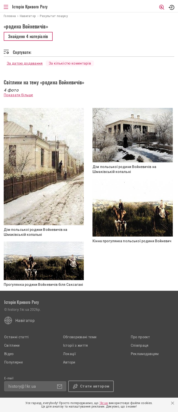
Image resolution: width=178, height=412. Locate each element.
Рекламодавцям (145, 354)
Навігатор (25, 320)
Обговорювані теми (79, 337)
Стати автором (94, 386)
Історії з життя (75, 345)
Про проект (140, 337)
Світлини (12, 345)
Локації (69, 354)
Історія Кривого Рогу (29, 7)
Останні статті (16, 337)
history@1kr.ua (22, 386)
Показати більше (18, 95)
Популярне (13, 362)
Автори (69, 362)
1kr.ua (103, 403)
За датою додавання (25, 63)
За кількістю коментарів (70, 63)
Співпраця (140, 345)
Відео (9, 354)
